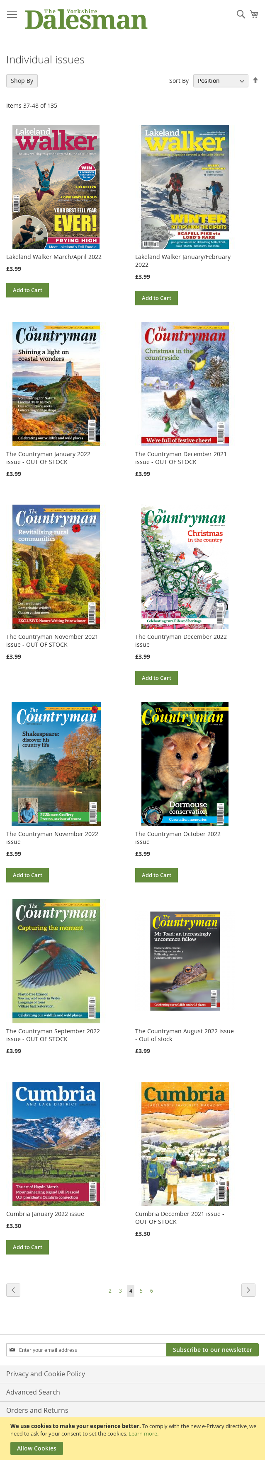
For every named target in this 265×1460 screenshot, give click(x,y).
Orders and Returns (37, 1410)
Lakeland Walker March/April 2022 (54, 257)
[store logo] (86, 18)
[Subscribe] (212, 1349)
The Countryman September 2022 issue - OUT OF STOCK (53, 1035)
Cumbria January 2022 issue (45, 1214)
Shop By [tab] (22, 81)
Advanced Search (33, 1392)
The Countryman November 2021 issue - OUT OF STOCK (52, 640)
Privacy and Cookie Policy (45, 1373)
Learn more (143, 1433)
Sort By (179, 81)
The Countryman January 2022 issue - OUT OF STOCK (48, 458)
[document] (133, 1438)
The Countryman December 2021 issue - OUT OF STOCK (181, 458)
